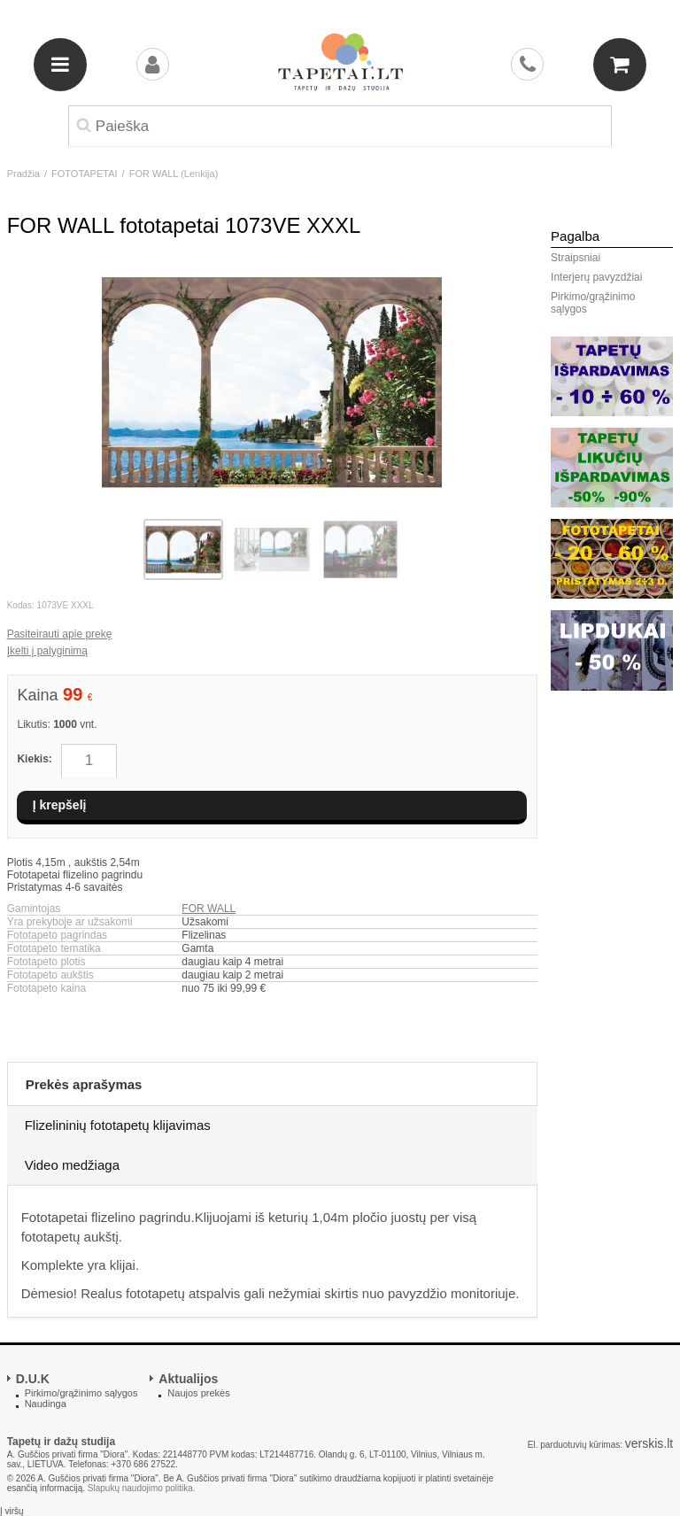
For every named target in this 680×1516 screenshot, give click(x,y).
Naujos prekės (198, 1393)
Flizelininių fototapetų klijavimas (118, 1125)
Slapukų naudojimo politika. (142, 1488)
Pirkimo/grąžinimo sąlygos (593, 302)
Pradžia (23, 173)
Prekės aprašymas (84, 1084)
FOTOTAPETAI (84, 173)
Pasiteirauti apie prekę (59, 634)
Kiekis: (34, 759)
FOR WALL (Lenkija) (174, 173)
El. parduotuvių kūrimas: (575, 1445)
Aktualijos (188, 1379)
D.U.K (33, 1379)
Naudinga (45, 1403)
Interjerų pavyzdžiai (596, 277)
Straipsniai (575, 257)
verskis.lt (649, 1443)
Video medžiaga (72, 1164)
